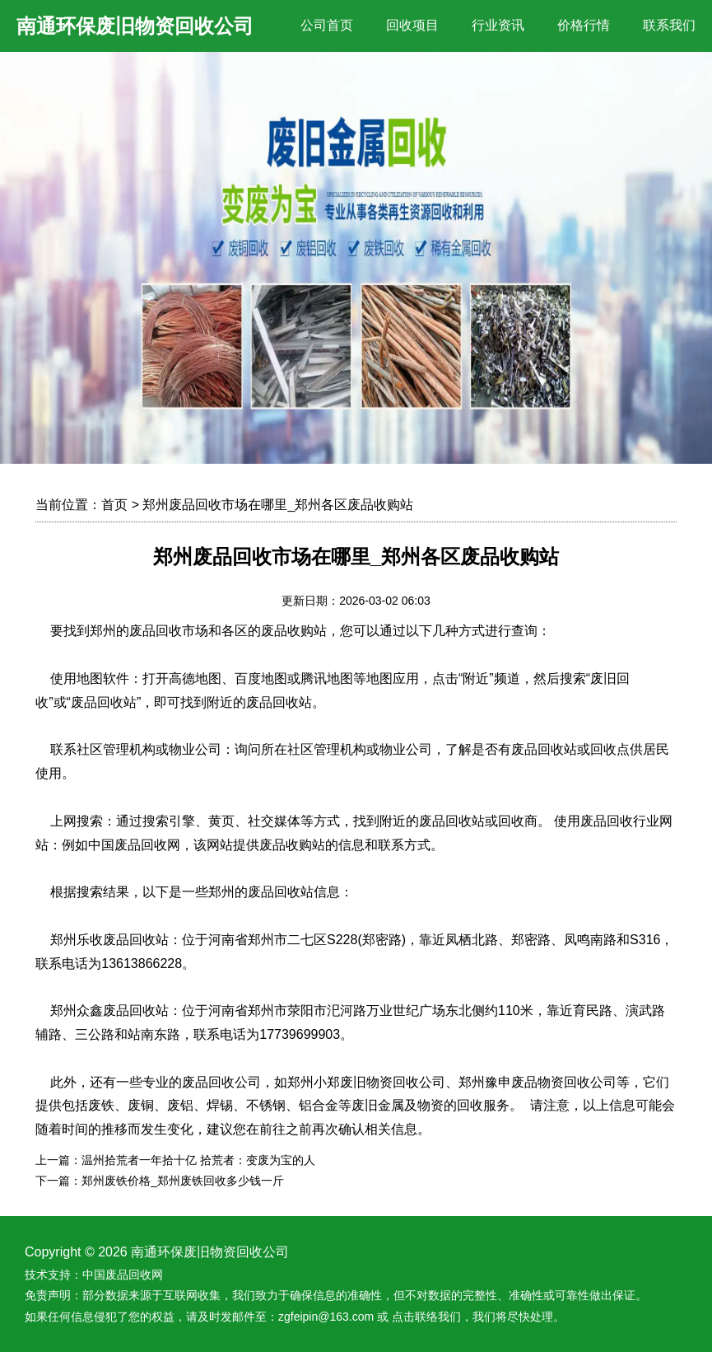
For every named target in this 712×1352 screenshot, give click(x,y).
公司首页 (326, 25)
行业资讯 (498, 25)
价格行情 (583, 25)
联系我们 (669, 25)
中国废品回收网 (122, 1274)
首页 (114, 505)
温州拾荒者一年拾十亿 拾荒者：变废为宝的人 (198, 1160)
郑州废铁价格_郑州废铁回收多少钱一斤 (182, 1180)
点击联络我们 (426, 1316)
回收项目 (412, 25)
